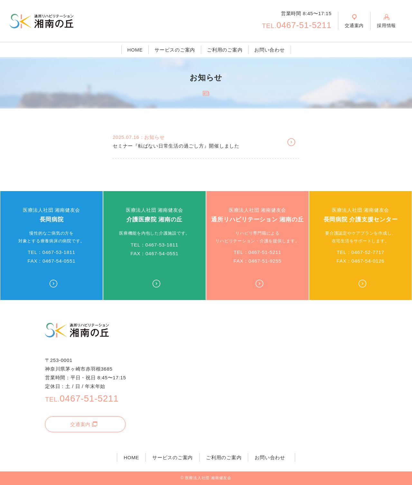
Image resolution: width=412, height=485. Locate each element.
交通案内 (83, 424)
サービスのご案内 (174, 50)
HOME (135, 50)
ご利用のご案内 (224, 50)
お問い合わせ (269, 50)
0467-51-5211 (297, 25)
